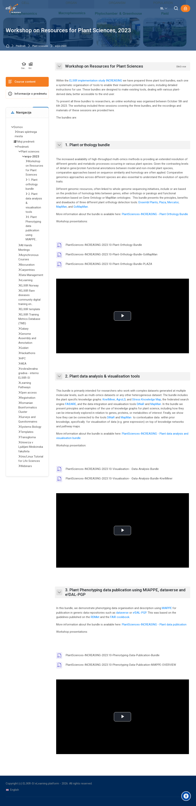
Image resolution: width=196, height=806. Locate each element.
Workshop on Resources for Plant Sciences (104, 66)
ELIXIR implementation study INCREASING (95, 80)
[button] (59, 66)
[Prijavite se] (185, 8)
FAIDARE (70, 404)
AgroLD (121, 399)
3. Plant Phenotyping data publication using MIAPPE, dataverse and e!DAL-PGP (125, 592)
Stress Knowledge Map (146, 399)
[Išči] (176, 8)
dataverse (122, 612)
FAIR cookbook (119, 617)
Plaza (162, 202)
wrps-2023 (60, 46)
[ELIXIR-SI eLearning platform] (13, 8)
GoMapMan (81, 206)
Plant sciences (40, 46)
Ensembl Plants (148, 202)
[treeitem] (27, 297)
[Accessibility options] (186, 796)
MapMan (61, 206)
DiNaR (140, 404)
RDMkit (95, 617)
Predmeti (21, 46)
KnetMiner (109, 399)
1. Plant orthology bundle (87, 145)
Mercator (173, 202)
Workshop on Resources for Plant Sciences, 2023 (68, 30)
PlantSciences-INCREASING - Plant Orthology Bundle (155, 214)
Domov (8, 46)
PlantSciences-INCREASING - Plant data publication (154, 624)
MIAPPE (167, 608)
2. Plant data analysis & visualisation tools (102, 376)
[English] (12, 790)
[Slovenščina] (164, 8)
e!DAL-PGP (139, 612)
